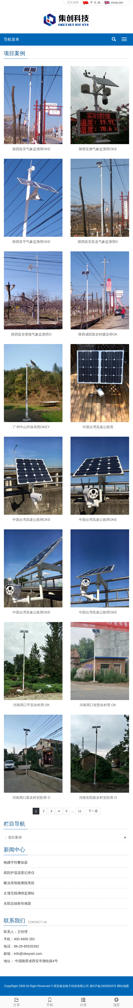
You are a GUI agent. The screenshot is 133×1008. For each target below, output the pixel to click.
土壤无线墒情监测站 (19, 893)
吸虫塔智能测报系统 (19, 883)
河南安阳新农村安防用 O (98, 798)
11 (80, 811)
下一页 (93, 811)
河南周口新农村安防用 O (31, 798)
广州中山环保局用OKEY (31, 427)
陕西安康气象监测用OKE (98, 149)
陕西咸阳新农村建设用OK (97, 334)
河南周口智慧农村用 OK (98, 705)
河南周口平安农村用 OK (31, 705)
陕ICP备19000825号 (103, 986)
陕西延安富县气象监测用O (98, 242)
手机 (49, 1001)
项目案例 (15, 837)
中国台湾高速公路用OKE (31, 520)
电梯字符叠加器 (16, 862)
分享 (16, 1001)
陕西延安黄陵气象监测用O (31, 334)
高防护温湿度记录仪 (19, 873)
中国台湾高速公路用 (97, 427)
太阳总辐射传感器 (17, 903)
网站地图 (123, 986)
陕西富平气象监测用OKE (31, 242)
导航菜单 (11, 39)
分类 (83, 1001)
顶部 (116, 1001)
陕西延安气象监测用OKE (31, 149)
